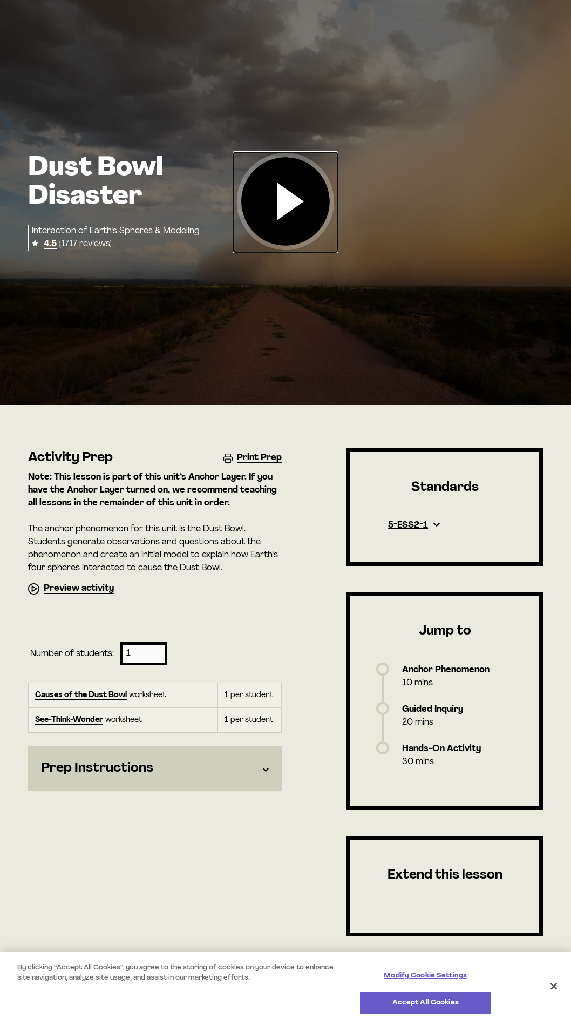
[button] (285, 202)
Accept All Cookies (425, 1002)
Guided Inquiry (432, 709)
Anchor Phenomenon (446, 670)
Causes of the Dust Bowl (81, 695)
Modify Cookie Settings (425, 975)
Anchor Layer (216, 477)
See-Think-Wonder (69, 720)
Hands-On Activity (441, 749)
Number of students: (72, 654)
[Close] (554, 986)
